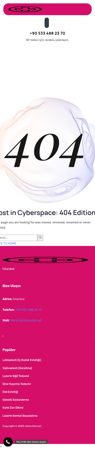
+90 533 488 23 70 (28, 310)
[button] (7, 336)
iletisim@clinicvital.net (25, 320)
